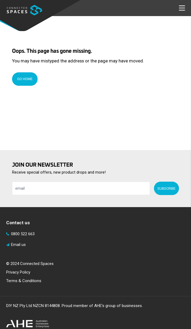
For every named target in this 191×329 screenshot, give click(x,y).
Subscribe (166, 188)
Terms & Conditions (23, 280)
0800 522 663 (20, 233)
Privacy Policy (18, 272)
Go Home (24, 79)
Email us (16, 244)
